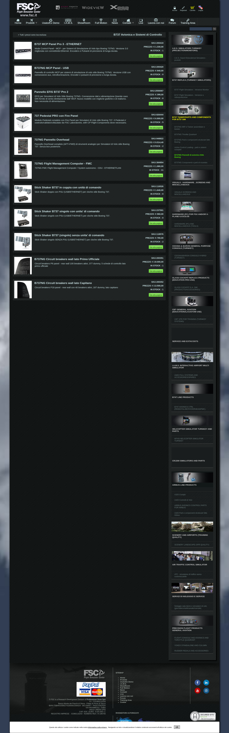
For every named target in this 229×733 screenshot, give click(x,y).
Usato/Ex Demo (50, 23)
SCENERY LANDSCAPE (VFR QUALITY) (191, 545)
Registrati (183, 10)
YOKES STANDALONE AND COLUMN (190, 645)
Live (141, 23)
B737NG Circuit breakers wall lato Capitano (63, 283)
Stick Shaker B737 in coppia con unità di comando (67, 187)
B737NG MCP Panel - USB (51, 67)
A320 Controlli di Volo (183, 500)
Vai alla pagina (156, 56)
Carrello (192, 10)
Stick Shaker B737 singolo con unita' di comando (67, 211)
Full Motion (101, 23)
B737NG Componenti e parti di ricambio (190, 162)
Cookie (123, 702)
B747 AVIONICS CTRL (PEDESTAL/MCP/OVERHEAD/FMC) (189, 408)
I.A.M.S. (68, 23)
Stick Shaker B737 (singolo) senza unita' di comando (69, 235)
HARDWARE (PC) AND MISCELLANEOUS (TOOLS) (186, 225)
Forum (172, 23)
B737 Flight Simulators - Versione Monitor (191, 90)
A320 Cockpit (179, 494)
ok (177, 727)
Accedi (174, 10)
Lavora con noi (156, 23)
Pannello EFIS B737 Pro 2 (51, 91)
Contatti (128, 23)
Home (18, 23)
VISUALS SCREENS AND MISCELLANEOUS (185, 193)
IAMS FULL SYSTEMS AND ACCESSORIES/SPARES (186, 376)
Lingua (200, 10)
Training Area (188, 23)
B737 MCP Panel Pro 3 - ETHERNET (58, 44)
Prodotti (31, 23)
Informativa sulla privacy (97, 727)
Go (214, 29)
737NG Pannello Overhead (51, 139)
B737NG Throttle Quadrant (185, 134)
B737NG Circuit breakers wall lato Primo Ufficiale (66, 259)
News (115, 23)
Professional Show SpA (96, 699)
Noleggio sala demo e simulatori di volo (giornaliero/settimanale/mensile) (190, 607)
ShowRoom (83, 23)
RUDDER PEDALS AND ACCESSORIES (191, 651)
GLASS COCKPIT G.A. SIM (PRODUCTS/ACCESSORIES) (187, 288)
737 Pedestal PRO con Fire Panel (56, 115)
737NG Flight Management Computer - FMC (63, 163)
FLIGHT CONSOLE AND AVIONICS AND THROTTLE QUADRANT (191, 639)
